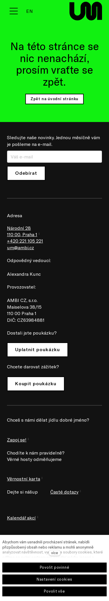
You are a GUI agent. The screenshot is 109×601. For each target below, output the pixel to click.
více (54, 552)
